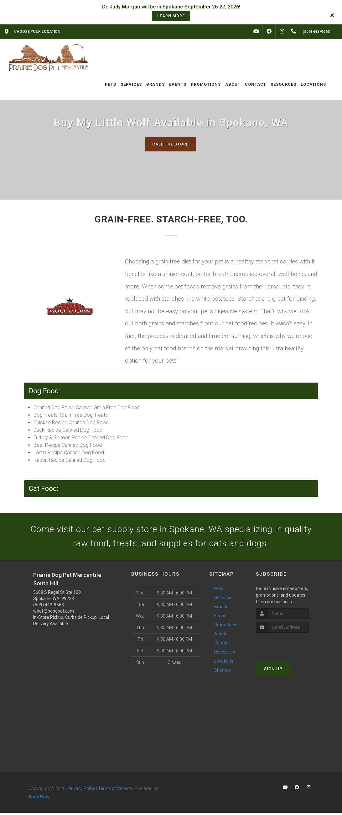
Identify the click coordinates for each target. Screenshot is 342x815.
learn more (171, 16)
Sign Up (273, 671)
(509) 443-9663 (48, 606)
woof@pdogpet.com (53, 612)
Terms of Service (115, 790)
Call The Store (170, 144)
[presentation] (289, 646)
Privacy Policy (81, 790)
